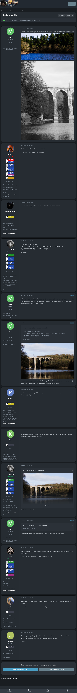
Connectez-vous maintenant (56, 669)
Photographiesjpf (10, 211)
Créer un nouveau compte (20, 669)
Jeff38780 (10, 641)
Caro (10, 557)
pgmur (10, 398)
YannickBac (10, 154)
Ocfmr (10, 607)
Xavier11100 (10, 250)
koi (10, 440)
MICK (9, 20)
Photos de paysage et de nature (31, 20)
